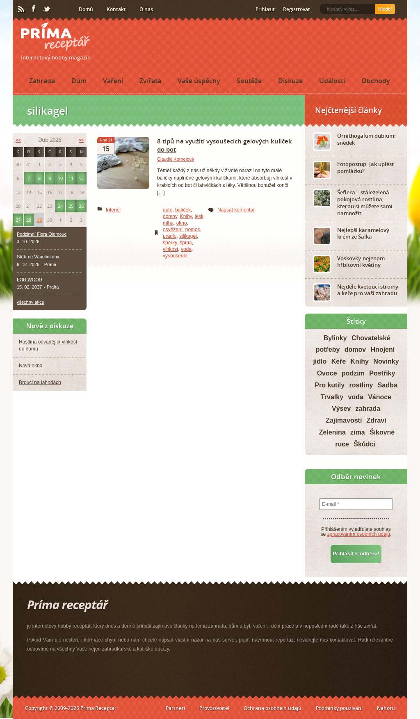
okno (181, 223)
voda (186, 249)
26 (81, 206)
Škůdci (364, 444)
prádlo (169, 236)
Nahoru (386, 708)
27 (18, 220)
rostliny (361, 385)
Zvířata (150, 80)
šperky (170, 243)
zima (357, 432)
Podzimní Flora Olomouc (41, 234)
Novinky (386, 361)
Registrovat (296, 9)
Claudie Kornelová (175, 159)
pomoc (192, 229)
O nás (146, 9)
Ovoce (327, 373)
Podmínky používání (339, 708)
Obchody (375, 80)
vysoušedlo (175, 256)
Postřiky (382, 373)
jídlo (319, 361)
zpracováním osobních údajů (358, 534)
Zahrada (42, 80)
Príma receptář (55, 37)
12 (81, 178)
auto (167, 210)
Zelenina (332, 432)
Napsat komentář (236, 210)
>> (81, 140)
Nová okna (30, 366)
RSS (21, 9)
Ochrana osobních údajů (272, 708)
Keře (338, 361)
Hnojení (383, 349)
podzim (353, 373)
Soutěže (249, 80)
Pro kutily (330, 385)
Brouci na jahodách (40, 382)
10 (60, 178)
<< (18, 140)
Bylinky (335, 337)
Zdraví (376, 420)
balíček (183, 210)
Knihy (186, 216)
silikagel (188, 236)
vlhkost (170, 249)
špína (186, 243)
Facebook (34, 9)
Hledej (385, 9)
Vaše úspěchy (199, 80)
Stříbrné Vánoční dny (38, 256)
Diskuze (290, 80)
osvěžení (173, 229)
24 (60, 206)
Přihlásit (265, 9)
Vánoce (379, 397)
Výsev (341, 408)
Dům (79, 80)
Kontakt (116, 9)
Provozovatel (214, 708)
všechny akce (30, 302)
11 (70, 178)
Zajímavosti (344, 420)
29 (39, 220)
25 (70, 206)
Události (332, 80)
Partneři (175, 708)
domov (170, 216)
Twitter (47, 9)
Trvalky (332, 397)
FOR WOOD (29, 279)
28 (28, 220)
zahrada (368, 408)
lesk (199, 216)
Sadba (387, 385)
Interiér (113, 210)
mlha (168, 223)
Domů (86, 9)
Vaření (113, 80)
